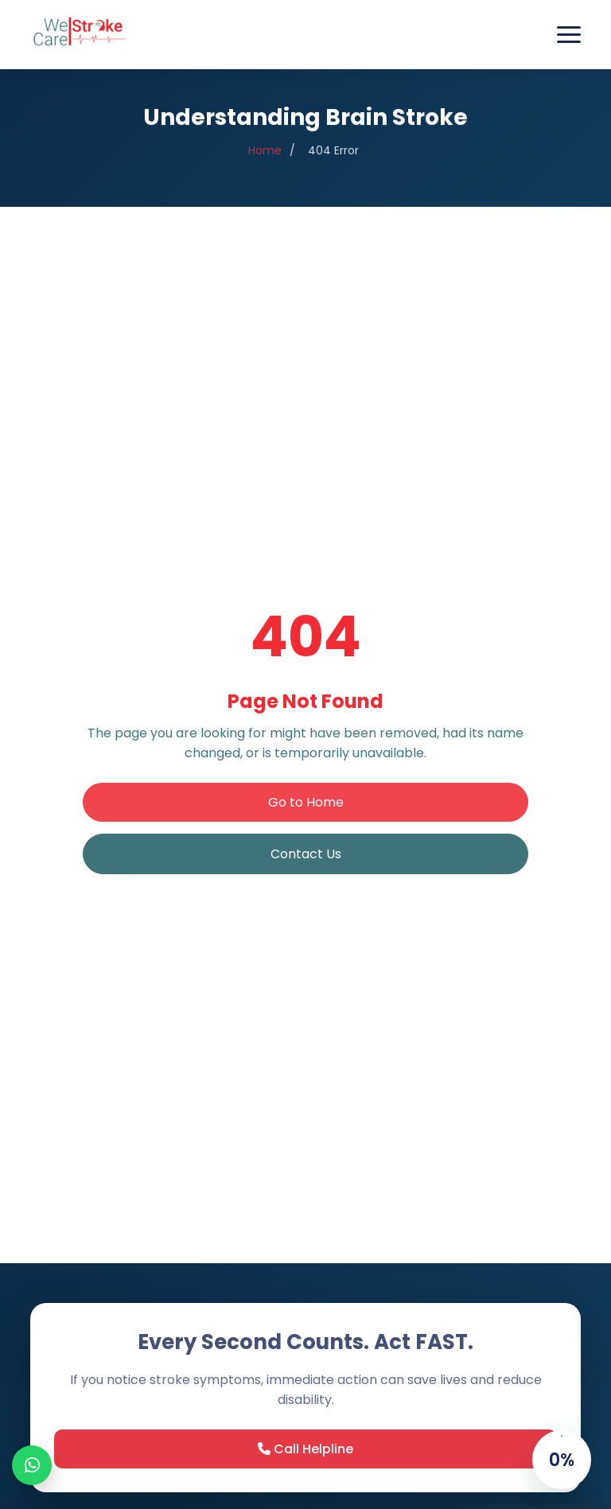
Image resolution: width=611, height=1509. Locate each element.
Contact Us (305, 854)
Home (265, 158)
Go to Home (306, 802)
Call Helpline (305, 1449)
